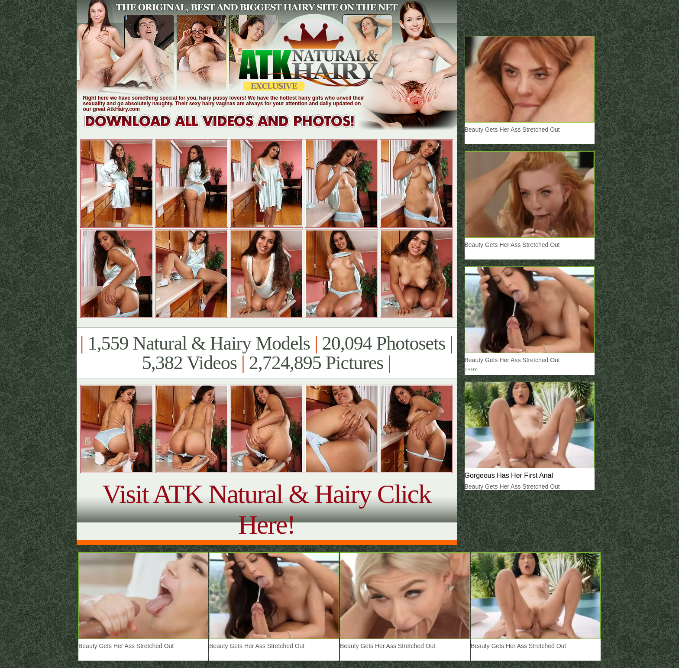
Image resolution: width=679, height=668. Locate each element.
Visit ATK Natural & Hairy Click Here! (266, 509)
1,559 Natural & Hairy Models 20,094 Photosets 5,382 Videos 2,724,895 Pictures (266, 353)
